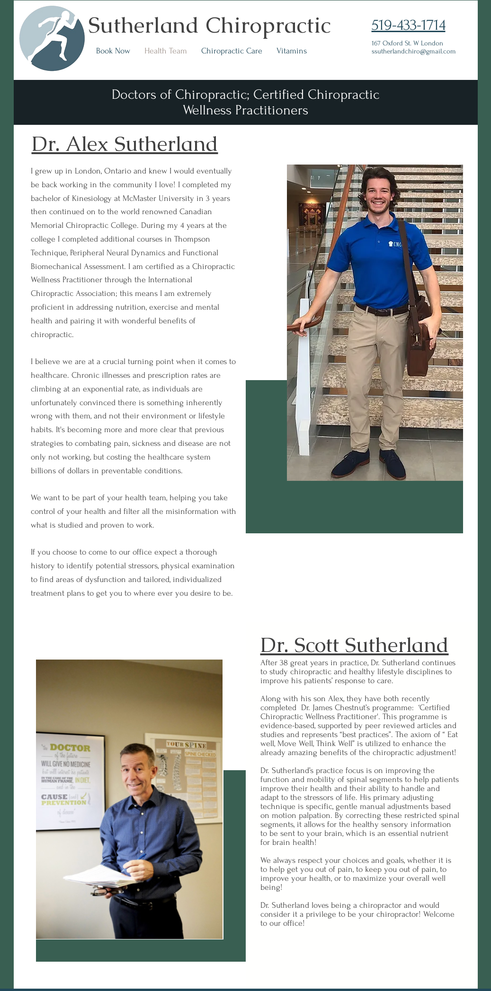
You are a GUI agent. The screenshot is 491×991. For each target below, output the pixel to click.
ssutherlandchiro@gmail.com (414, 51)
